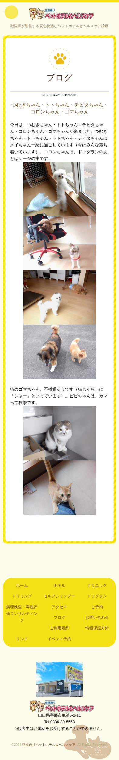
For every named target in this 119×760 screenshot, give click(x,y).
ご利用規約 (59, 628)
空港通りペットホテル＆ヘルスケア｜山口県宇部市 (59, 14)
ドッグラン (97, 596)
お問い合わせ (97, 617)
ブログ (59, 617)
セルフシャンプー (59, 596)
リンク (22, 639)
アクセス (59, 607)
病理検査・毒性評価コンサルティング (22, 614)
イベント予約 (59, 639)
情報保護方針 (97, 628)
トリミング (22, 596)
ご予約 (97, 607)
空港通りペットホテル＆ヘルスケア (59, 706)
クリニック (97, 585)
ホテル (59, 585)
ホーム (22, 585)
